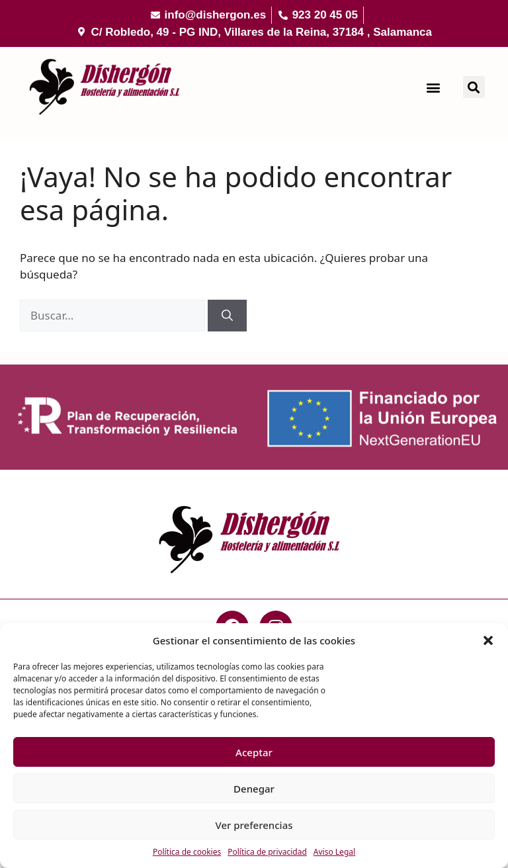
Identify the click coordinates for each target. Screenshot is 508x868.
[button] (488, 640)
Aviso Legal (334, 851)
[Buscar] (227, 315)
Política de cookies (187, 851)
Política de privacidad (267, 851)
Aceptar (254, 752)
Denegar (254, 788)
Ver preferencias (253, 825)
